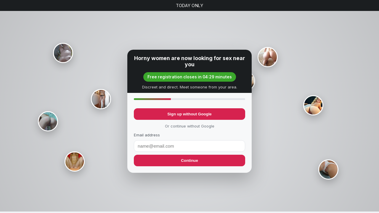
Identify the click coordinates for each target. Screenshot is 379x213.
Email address (147, 135)
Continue (189, 160)
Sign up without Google (189, 114)
